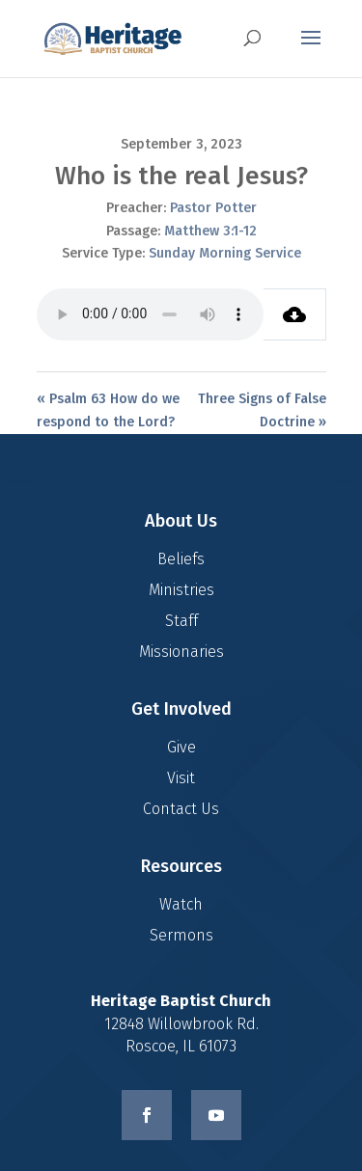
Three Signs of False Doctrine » (262, 410)
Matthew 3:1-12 (210, 231)
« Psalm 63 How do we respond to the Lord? (108, 410)
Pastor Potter (213, 208)
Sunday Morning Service (225, 253)
